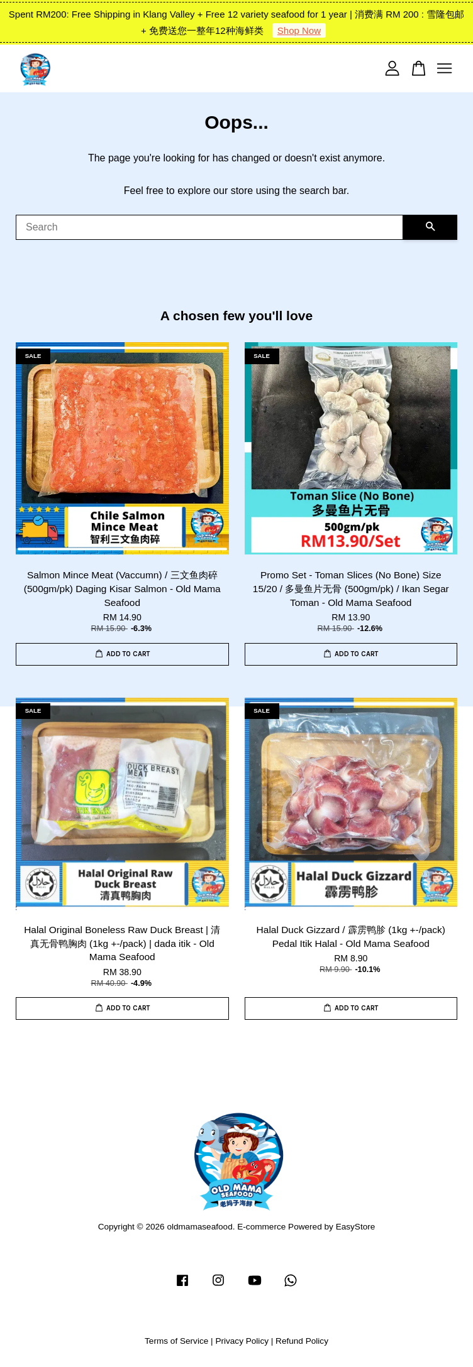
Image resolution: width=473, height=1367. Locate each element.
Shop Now (299, 30)
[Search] (209, 227)
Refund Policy (301, 1341)
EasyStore (356, 1226)
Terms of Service (176, 1341)
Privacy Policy (242, 1341)
